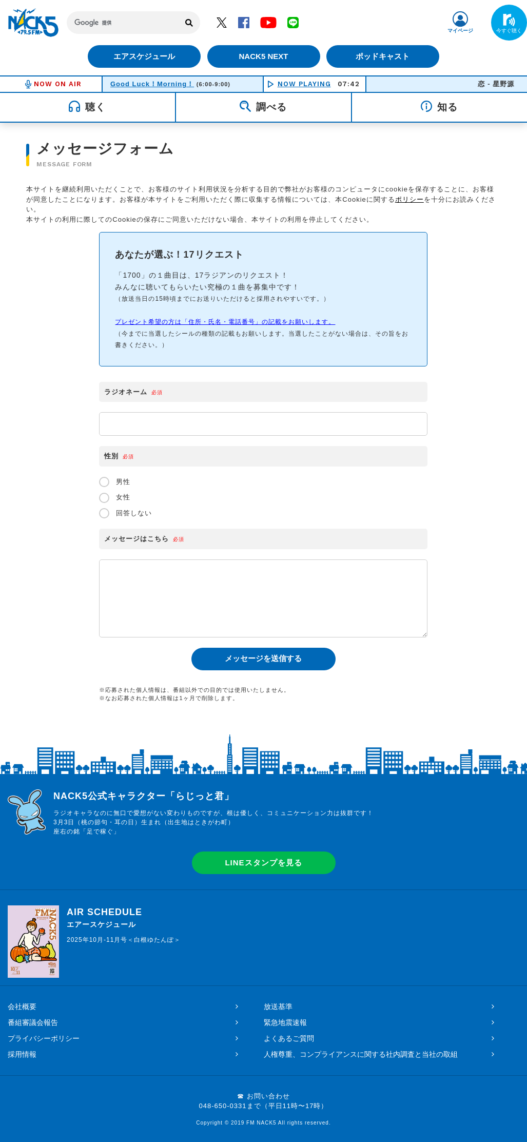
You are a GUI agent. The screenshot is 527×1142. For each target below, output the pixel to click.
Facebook (243, 22)
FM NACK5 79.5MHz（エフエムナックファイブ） (33, 22)
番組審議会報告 (33, 1022)
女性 (114, 498)
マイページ (460, 30)
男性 (114, 482)
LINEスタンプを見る (263, 862)
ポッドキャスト (384, 56)
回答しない (125, 513)
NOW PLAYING (304, 84)
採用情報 (22, 1054)
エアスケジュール (143, 56)
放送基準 (278, 1006)
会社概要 (22, 1006)
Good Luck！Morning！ (152, 84)
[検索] (122, 22)
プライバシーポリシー (44, 1038)
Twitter (222, 22)
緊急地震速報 (285, 1022)
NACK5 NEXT (263, 56)
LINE (293, 22)
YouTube (268, 22)
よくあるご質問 (289, 1038)
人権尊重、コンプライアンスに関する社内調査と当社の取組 (361, 1054)
